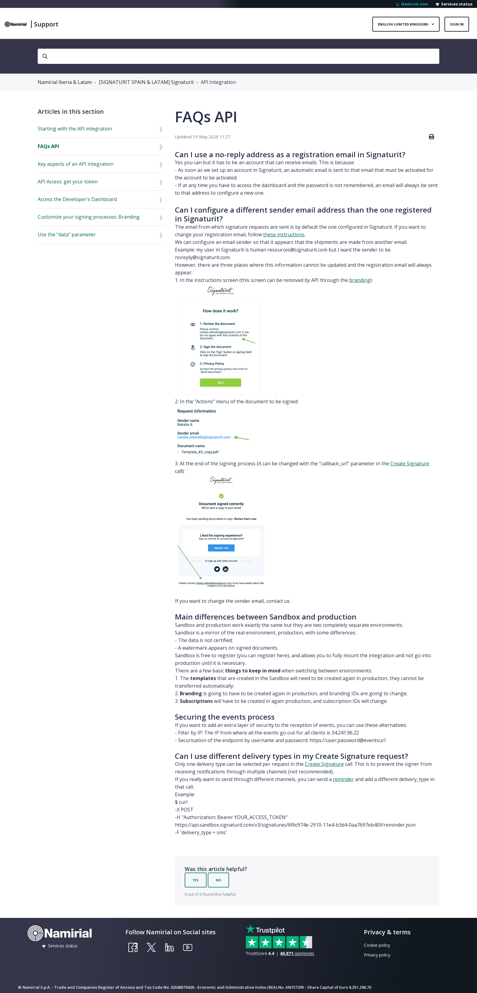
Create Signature (409, 463)
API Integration (218, 82)
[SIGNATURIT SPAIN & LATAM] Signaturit (146, 82)
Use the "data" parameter (67, 234)
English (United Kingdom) (403, 24)
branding (359, 280)
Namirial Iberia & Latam (65, 82)
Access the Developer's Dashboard (77, 199)
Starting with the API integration (75, 128)
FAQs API (48, 146)
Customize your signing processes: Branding (89, 217)
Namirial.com (412, 4)
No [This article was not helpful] (218, 880)
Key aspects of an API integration (75, 164)
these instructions (284, 234)
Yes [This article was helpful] (196, 880)
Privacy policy (377, 955)
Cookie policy (377, 945)
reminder (343, 779)
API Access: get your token (68, 181)
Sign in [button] (457, 24)
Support (46, 24)
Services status (454, 4)
